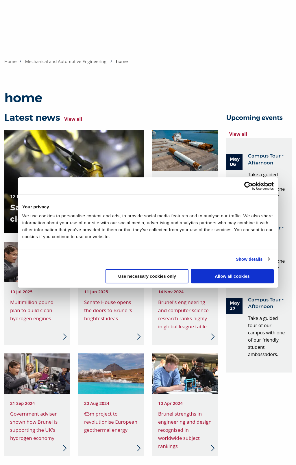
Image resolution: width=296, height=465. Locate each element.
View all (73, 119)
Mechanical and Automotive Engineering (65, 61)
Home (10, 61)
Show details (249, 259)
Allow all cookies (232, 276)
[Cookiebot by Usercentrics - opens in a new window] (248, 185)
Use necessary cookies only (147, 276)
